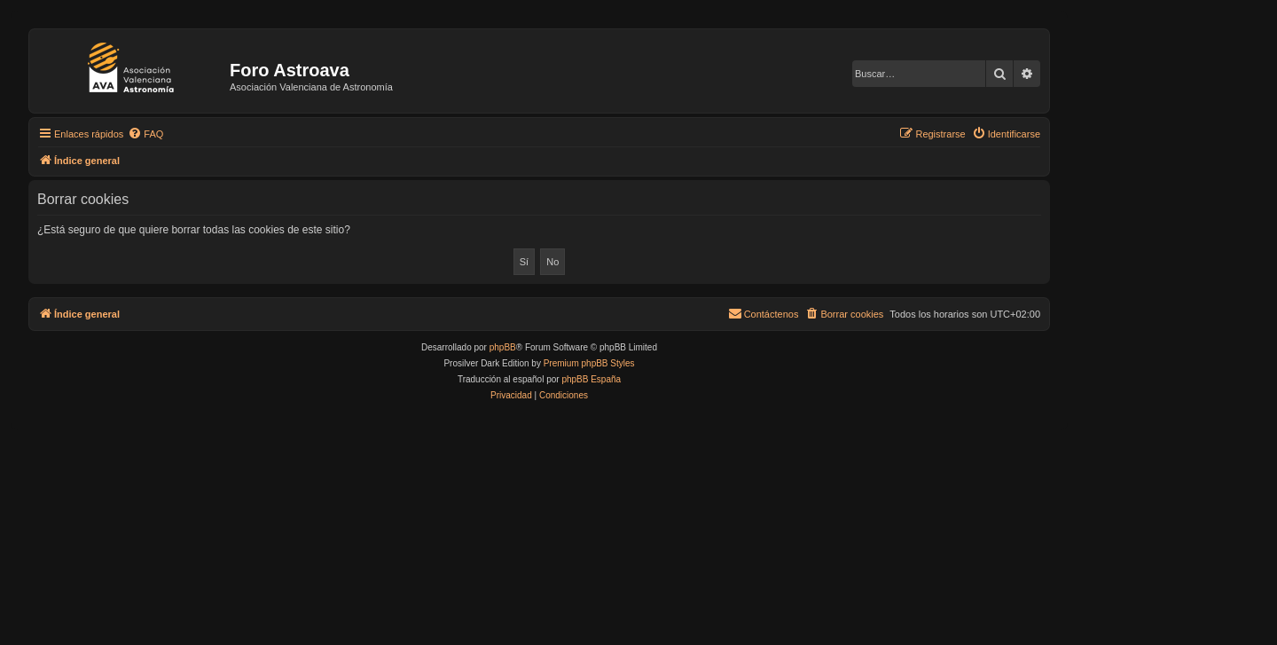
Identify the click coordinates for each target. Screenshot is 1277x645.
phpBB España (591, 379)
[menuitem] (145, 134)
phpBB (503, 347)
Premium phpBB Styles (589, 363)
